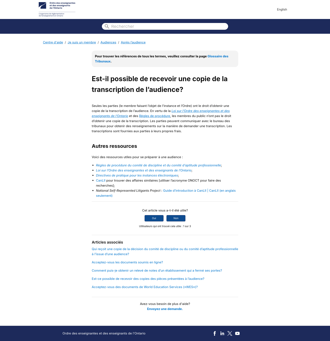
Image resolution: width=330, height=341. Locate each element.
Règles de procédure (154, 116)
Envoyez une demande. (165, 309)
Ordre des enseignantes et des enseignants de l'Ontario (104, 333)
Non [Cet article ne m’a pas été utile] (175, 218)
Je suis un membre (82, 42)
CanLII (100, 180)
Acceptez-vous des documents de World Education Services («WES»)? (145, 287)
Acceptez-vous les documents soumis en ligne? (127, 262)
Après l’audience (133, 42)
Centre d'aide (53, 42)
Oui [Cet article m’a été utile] (154, 218)
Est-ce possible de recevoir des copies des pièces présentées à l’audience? (148, 279)
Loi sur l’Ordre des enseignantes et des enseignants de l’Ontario (144, 170)
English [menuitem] (282, 9)
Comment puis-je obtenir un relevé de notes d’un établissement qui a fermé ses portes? (157, 270)
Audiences (108, 42)
